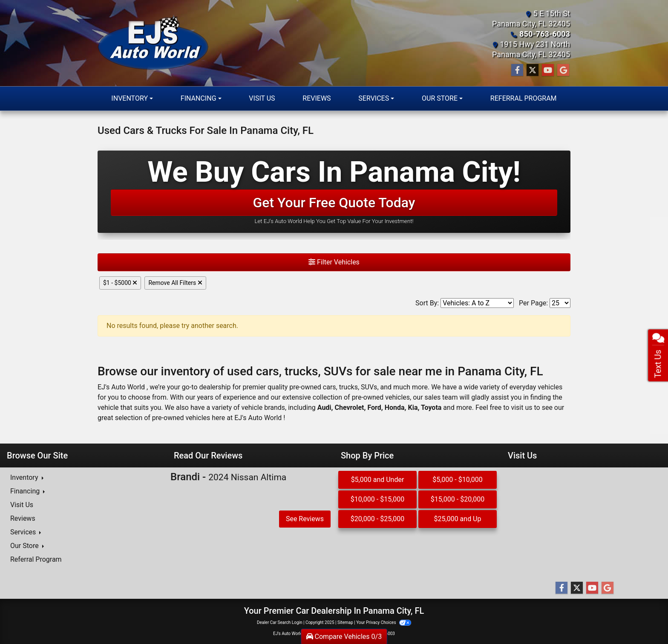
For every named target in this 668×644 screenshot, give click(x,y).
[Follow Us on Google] (563, 70)
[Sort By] (477, 303)
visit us (521, 407)
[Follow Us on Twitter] (532, 70)
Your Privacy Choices (383, 622)
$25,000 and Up (457, 519)
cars (329, 387)
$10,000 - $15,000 (378, 499)
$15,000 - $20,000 (458, 499)
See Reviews (305, 519)
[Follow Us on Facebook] (517, 70)
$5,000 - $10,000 (457, 480)
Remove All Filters (175, 282)
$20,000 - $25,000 (378, 519)
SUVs (369, 387)
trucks (348, 387)
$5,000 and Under (377, 480)
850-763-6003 (545, 33)
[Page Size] (560, 303)
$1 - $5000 (120, 282)
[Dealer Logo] (153, 43)
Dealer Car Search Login (279, 622)
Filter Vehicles (334, 262)
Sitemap (345, 622)
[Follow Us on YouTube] (548, 70)
